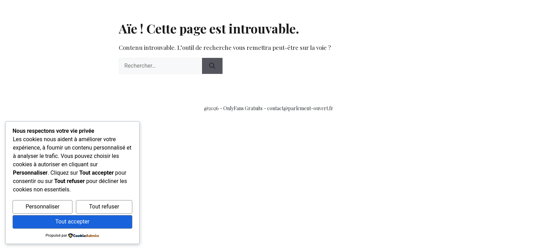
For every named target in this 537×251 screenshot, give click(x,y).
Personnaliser (42, 206)
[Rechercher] (212, 66)
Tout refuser (104, 206)
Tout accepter (72, 221)
